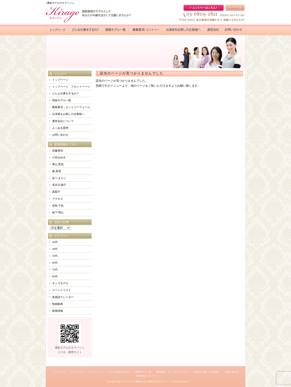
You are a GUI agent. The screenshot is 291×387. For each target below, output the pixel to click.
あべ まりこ (59, 178)
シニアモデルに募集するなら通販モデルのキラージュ (146, 381)
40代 (55, 248)
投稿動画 (57, 304)
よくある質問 (60, 127)
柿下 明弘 (58, 212)
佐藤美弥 (57, 150)
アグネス (57, 198)
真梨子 (56, 191)
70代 (55, 269)
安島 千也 (58, 205)
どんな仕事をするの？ (65, 93)
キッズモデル (60, 283)
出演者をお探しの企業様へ (68, 114)
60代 (55, 262)
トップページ (60, 79)
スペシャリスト (61, 290)
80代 (55, 276)
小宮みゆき (59, 157)
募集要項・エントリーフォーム (71, 107)
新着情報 (57, 310)
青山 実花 (58, 164)
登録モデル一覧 (61, 100)
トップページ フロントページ (71, 86)
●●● (57, 30)
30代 (55, 242)
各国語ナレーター (63, 297)
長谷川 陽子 (59, 184)
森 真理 (56, 171)
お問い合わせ (60, 134)
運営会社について (63, 121)
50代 (55, 255)
